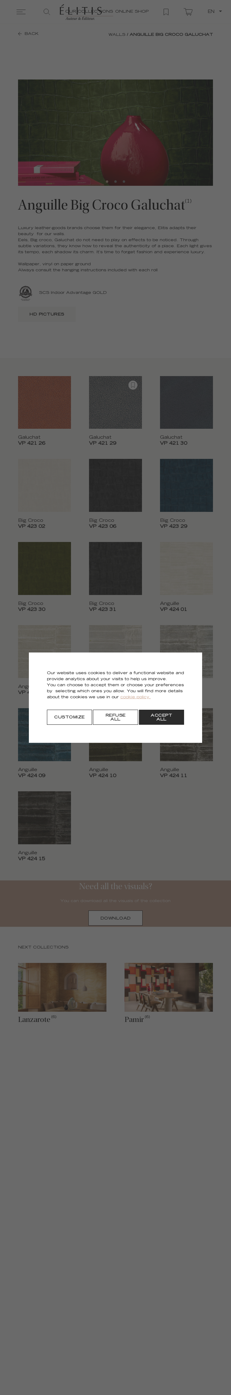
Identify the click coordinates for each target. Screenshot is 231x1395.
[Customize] (69, 717)
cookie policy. (135, 697)
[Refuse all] (115, 717)
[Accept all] (161, 717)
